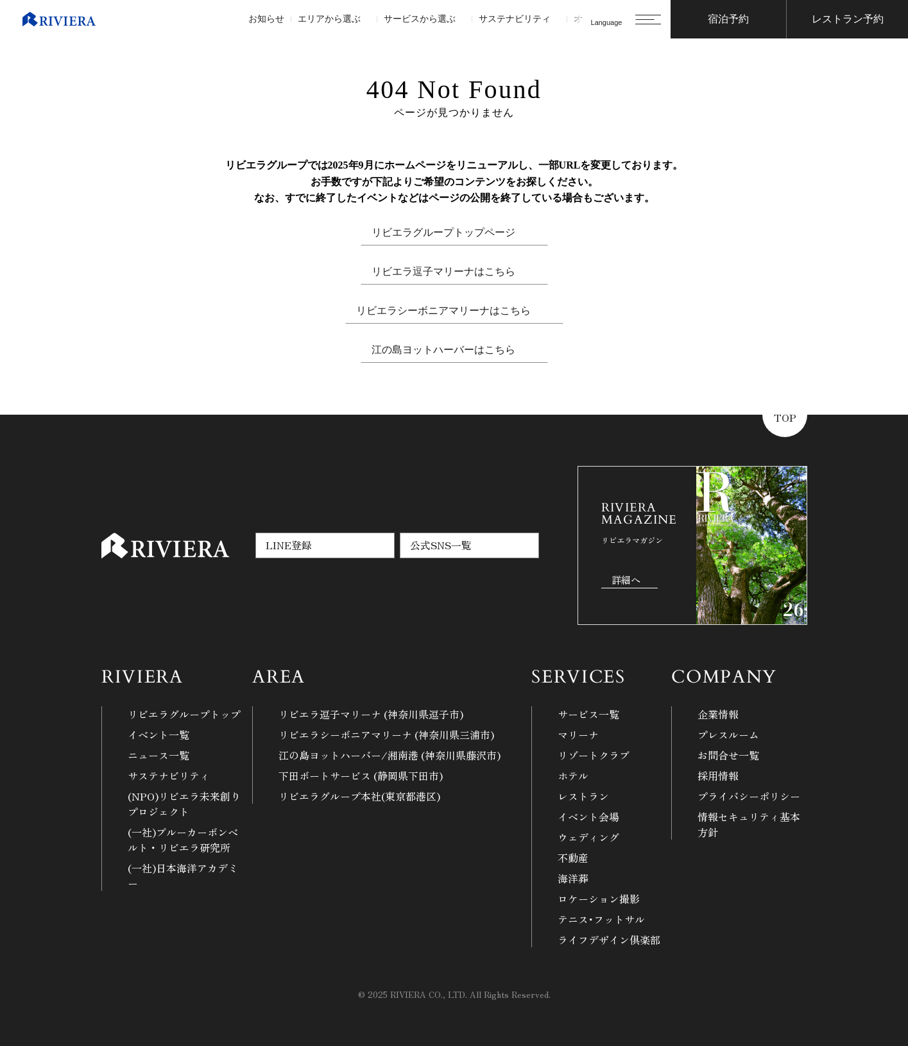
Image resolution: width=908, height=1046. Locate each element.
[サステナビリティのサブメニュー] (555, 19)
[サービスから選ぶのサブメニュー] (460, 19)
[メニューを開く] (648, 19)
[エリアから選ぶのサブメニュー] (365, 19)
